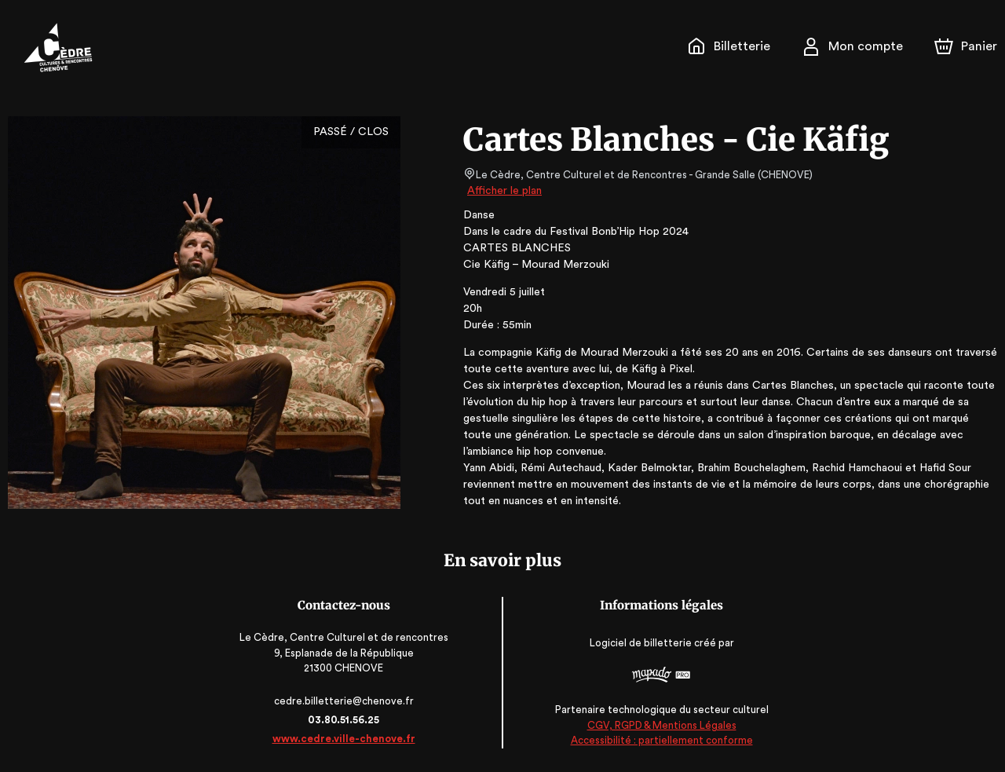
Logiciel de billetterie (637, 643)
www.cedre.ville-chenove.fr (347, 739)
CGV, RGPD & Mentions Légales (658, 725)
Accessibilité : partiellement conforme (657, 740)
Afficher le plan (503, 191)
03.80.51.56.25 (347, 720)
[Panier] (965, 46)
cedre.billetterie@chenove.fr (347, 701)
